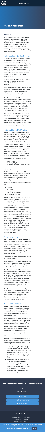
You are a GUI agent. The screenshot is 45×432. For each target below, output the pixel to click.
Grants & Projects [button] (22, 391)
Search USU (18, 419)
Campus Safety (17, 421)
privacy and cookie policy (23, 428)
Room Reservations (22, 404)
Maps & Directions (17, 417)
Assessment (22, 396)
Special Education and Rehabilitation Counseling (22, 383)
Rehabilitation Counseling (24, 3)
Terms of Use (26, 417)
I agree (34, 428)
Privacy (25, 421)
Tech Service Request (22, 400)
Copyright (25, 419)
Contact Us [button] (22, 388)
